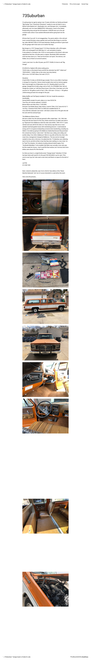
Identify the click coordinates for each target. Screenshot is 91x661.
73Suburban (65, 4)
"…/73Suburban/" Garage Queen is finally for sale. (17, 4)
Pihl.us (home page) (75, 4)
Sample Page (84, 4)
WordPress (85, 657)
